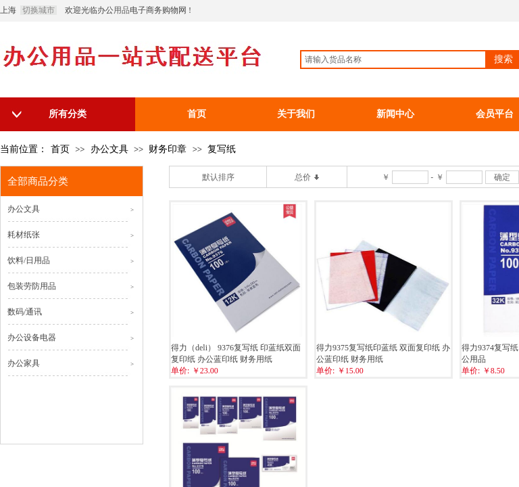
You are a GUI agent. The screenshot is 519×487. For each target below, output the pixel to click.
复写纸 (221, 149)
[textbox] (393, 59)
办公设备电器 (31, 337)
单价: (180, 370)
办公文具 (109, 149)
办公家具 (23, 363)
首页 (60, 149)
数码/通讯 (24, 312)
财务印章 (168, 149)
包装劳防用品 (31, 286)
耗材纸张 (23, 234)
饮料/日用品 (28, 260)
